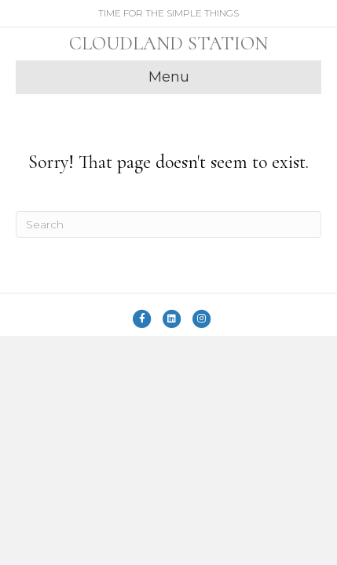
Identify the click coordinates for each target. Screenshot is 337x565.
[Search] (168, 224)
